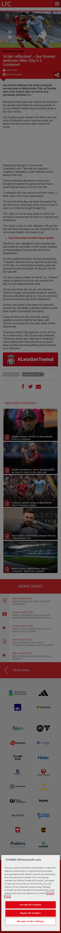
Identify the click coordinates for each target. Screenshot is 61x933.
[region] (30, 893)
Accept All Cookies (30, 904)
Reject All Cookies (30, 913)
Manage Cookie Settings (30, 921)
